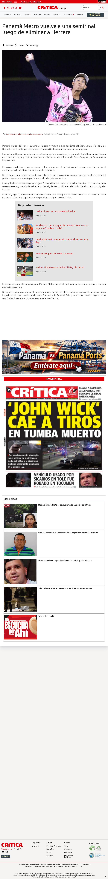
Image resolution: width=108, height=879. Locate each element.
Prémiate (68, 852)
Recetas (49, 856)
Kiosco (67, 843)
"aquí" (74, 877)
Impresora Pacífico (68, 856)
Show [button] (27, 14)
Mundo (47, 14)
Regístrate (36, 843)
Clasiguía (68, 849)
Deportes (37, 14)
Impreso (80, 14)
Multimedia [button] (68, 14)
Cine (66, 846)
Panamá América (53, 846)
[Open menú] (15, 1)
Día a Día (50, 849)
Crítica (49, 843)
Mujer (48, 852)
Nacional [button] (17, 14)
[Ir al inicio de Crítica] (53, 7)
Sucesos (7, 14)
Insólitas (56, 14)
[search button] (103, 7)
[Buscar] (91, 7)
